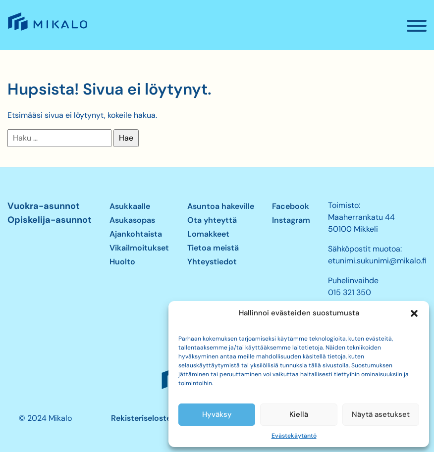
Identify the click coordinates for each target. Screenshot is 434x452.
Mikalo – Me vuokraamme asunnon (46, 30)
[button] (414, 313)
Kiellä (298, 414)
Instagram (291, 220)
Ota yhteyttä (212, 220)
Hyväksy (217, 414)
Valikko (420, 30)
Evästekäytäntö (294, 436)
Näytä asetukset (381, 414)
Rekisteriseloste (141, 418)
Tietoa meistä (213, 248)
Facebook (290, 206)
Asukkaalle (129, 206)
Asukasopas (132, 220)
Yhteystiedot (212, 261)
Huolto (122, 261)
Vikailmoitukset (139, 248)
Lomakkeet (208, 234)
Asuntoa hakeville (220, 206)
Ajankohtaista (135, 234)
